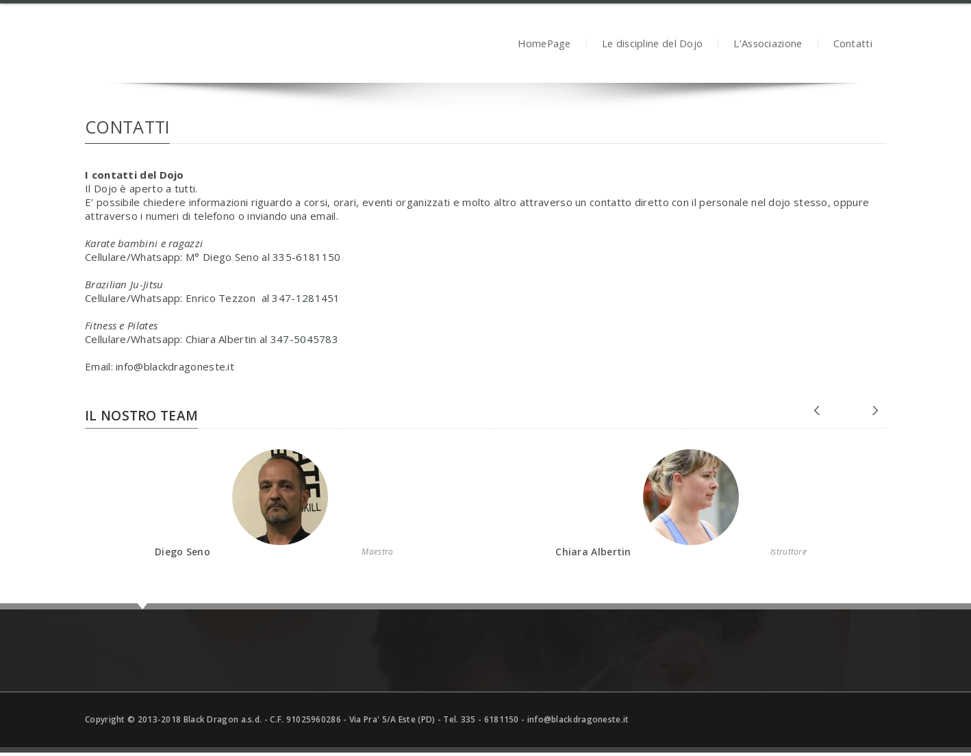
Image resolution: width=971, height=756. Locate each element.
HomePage (544, 45)
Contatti (852, 45)
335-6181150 (306, 257)
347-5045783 (304, 339)
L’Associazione (767, 45)
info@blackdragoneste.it (175, 366)
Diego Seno (182, 551)
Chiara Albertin (593, 551)
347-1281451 (306, 298)
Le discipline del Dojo (652, 45)
